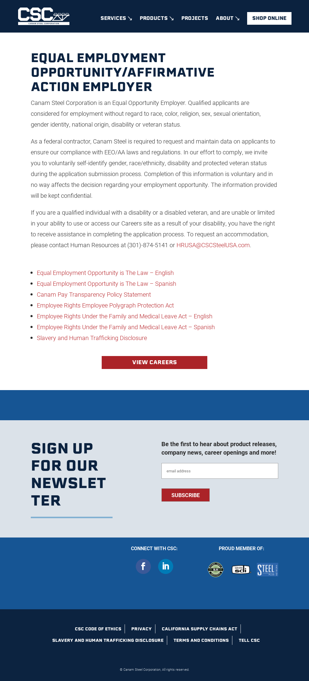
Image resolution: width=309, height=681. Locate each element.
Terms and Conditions (201, 640)
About (225, 19)
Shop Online (269, 18)
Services (113, 19)
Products (154, 19)
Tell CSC (249, 640)
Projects (194, 19)
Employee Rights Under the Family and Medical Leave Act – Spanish (126, 327)
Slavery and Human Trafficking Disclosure (108, 640)
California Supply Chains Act (199, 629)
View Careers (154, 362)
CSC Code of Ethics (98, 629)
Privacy (141, 629)
